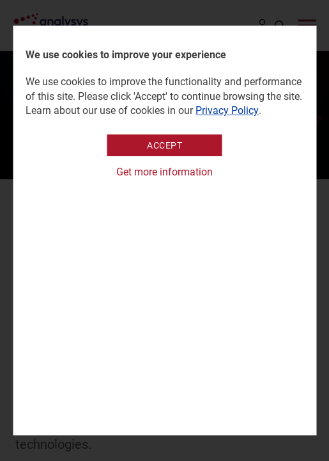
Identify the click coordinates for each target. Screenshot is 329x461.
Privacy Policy (227, 110)
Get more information (164, 172)
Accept (164, 145)
